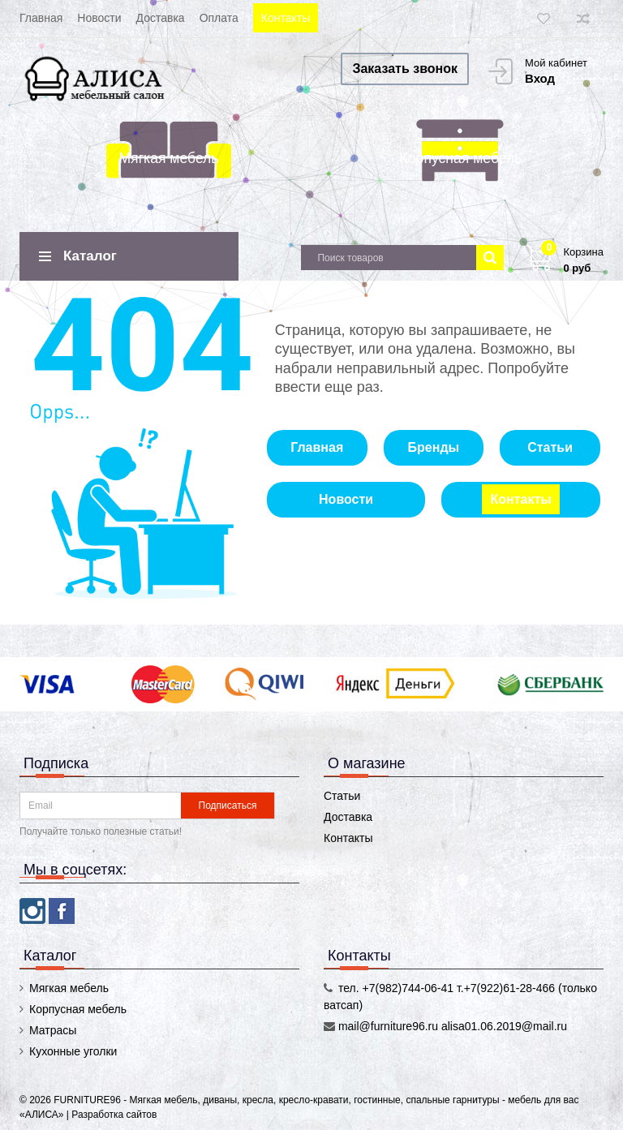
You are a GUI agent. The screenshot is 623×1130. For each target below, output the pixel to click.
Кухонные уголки (73, 1051)
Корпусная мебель (461, 158)
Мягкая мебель (168, 158)
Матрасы (52, 1030)
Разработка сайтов (114, 1114)
